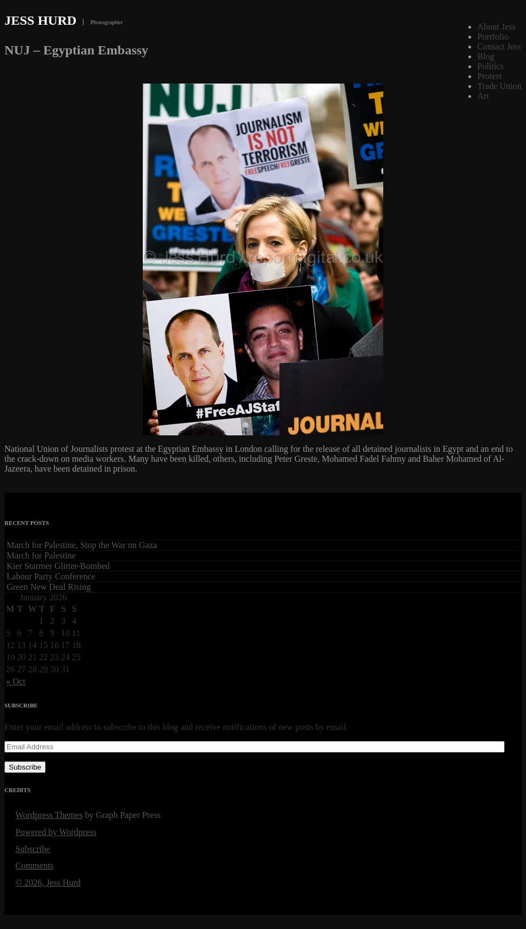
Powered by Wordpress (56, 832)
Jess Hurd (40, 20)
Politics (490, 66)
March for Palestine (41, 555)
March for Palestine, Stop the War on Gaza (82, 545)
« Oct (15, 681)
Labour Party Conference (51, 576)
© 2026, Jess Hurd (48, 882)
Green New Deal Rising (49, 586)
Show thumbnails (456, 76)
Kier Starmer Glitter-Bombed (58, 566)
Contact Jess (499, 46)
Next (516, 76)
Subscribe (25, 767)
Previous (505, 76)
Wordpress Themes (48, 815)
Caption (480, 76)
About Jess (496, 26)
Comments (34, 865)
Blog (485, 56)
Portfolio (492, 36)
